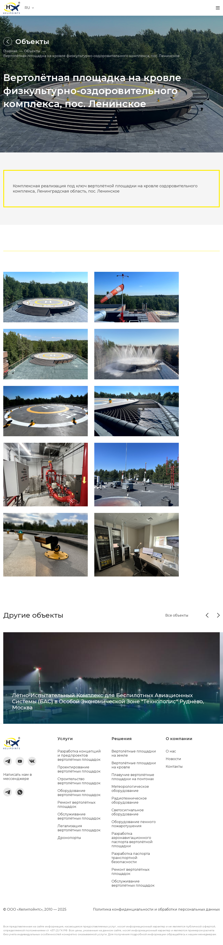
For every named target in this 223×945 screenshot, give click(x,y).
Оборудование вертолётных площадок (79, 793)
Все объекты (176, 615)
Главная (10, 51)
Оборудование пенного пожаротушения (134, 824)
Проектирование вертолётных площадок (79, 769)
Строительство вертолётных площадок (79, 781)
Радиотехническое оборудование (129, 800)
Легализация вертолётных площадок (79, 828)
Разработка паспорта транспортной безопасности (131, 858)
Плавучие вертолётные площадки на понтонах (133, 777)
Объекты (32, 51)
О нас (171, 751)
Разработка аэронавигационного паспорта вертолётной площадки (132, 840)
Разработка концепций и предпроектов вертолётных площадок (79, 755)
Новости (173, 759)
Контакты (174, 766)
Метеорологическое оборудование (130, 788)
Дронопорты (69, 838)
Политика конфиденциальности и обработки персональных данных (156, 909)
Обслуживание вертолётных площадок (79, 816)
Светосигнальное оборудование (128, 812)
